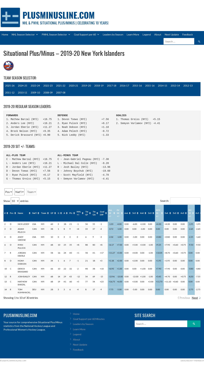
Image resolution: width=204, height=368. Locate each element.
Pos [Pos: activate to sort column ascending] (11, 213)
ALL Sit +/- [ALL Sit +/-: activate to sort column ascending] (110, 213)
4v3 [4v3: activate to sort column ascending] (182, 213)
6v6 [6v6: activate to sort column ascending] (126, 213)
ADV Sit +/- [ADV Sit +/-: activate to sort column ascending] (158, 213)
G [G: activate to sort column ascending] (58, 213)
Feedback (187, 34)
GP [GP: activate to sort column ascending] (52, 213)
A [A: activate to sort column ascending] (64, 213)
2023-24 (35, 85)
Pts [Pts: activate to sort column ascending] (70, 213)
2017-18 (111, 85)
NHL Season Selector (25, 34)
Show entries (15, 200)
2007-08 (60, 92)
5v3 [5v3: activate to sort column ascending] (174, 213)
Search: (180, 200)
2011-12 (9, 92)
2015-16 (137, 85)
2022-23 (48, 85)
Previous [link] (185, 297)
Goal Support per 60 (86, 34)
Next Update (172, 34)
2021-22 (60, 85)
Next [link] (195, 297)
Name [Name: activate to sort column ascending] (20, 213)
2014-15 (162, 85)
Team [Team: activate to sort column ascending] (43, 213)
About (157, 34)
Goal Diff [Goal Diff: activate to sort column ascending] (102, 213)
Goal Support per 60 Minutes (89, 318)
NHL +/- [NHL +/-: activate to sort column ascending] (79, 213)
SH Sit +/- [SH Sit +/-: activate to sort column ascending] (189, 213)
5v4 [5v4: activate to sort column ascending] (166, 213)
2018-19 (99, 85)
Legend (147, 34)
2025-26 (9, 85)
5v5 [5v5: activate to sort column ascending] (134, 213)
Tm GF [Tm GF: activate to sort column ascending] (86, 213)
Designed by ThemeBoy (192, 360)
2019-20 (86, 85)
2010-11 (22, 92)
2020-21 (73, 85)
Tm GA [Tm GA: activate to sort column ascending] (94, 213)
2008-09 (48, 92)
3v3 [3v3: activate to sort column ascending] (150, 213)
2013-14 (175, 85)
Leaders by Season (113, 34)
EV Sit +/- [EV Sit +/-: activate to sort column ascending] (118, 213)
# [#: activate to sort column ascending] (5, 213)
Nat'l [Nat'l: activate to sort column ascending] (34, 213)
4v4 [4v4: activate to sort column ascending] (142, 213)
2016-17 (124, 85)
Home (5, 34)
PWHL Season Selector (56, 34)
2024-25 (22, 85)
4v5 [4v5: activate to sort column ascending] (197, 213)
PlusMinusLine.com (58, 15)
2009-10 (35, 92)
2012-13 (188, 85)
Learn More (133, 34)
